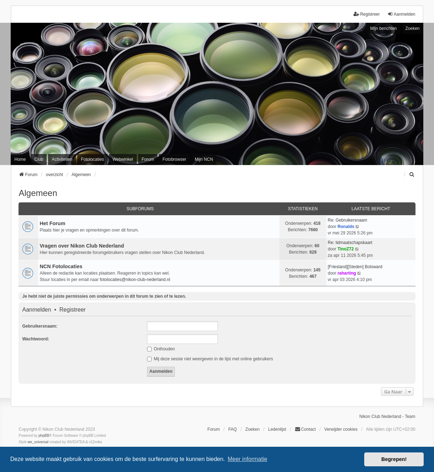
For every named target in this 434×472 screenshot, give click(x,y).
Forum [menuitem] (148, 159)
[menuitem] (412, 174)
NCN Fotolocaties (61, 266)
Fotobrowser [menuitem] (174, 159)
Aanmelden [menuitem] (401, 14)
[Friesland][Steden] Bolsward (355, 266)
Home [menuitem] (20, 159)
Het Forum (52, 223)
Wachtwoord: (35, 338)
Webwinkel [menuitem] (123, 159)
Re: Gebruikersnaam (347, 220)
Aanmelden (36, 310)
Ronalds (346, 226)
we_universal (37, 442)
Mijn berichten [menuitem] (383, 28)
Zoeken (413, 28)
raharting (347, 273)
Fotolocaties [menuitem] (92, 159)
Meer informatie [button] (247, 459)
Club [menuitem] (38, 159)
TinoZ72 (346, 248)
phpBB (43, 435)
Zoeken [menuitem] (252, 429)
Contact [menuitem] (305, 429)
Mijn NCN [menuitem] (204, 159)
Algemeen (38, 193)
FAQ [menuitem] (232, 429)
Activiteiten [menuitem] (62, 159)
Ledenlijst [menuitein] (277, 429)
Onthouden (161, 348)
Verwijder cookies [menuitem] (340, 429)
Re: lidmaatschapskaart (350, 242)
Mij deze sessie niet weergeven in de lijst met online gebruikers (210, 358)
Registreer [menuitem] (367, 14)
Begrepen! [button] (394, 459)
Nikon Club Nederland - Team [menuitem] (387, 416)
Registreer (72, 310)
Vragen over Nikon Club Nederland (82, 246)
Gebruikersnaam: (39, 326)
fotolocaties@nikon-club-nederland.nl (135, 279)
